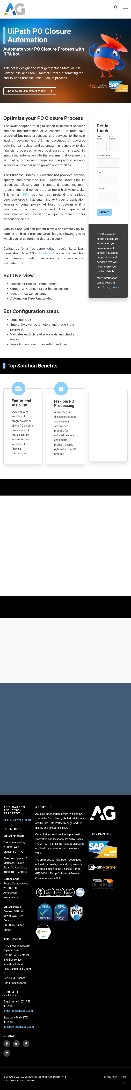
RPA (26, 195)
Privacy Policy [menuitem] (110, 1077)
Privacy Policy (110, 287)
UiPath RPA (46, 253)
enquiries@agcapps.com (18, 1010)
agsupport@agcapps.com (18, 1026)
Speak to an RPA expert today (31, 91)
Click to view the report (17, 819)
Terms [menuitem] (123, 1077)
